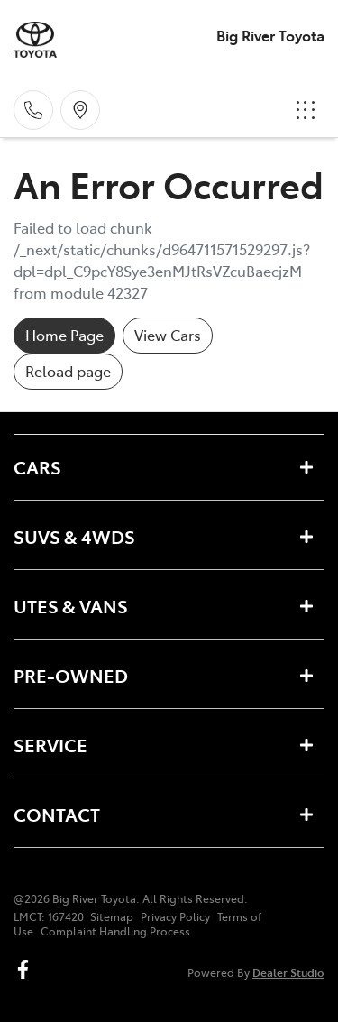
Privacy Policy (175, 916)
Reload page (68, 371)
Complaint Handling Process (115, 931)
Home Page (64, 335)
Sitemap (111, 916)
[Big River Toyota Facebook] (27, 969)
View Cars (167, 335)
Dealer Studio (288, 972)
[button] (306, 110)
